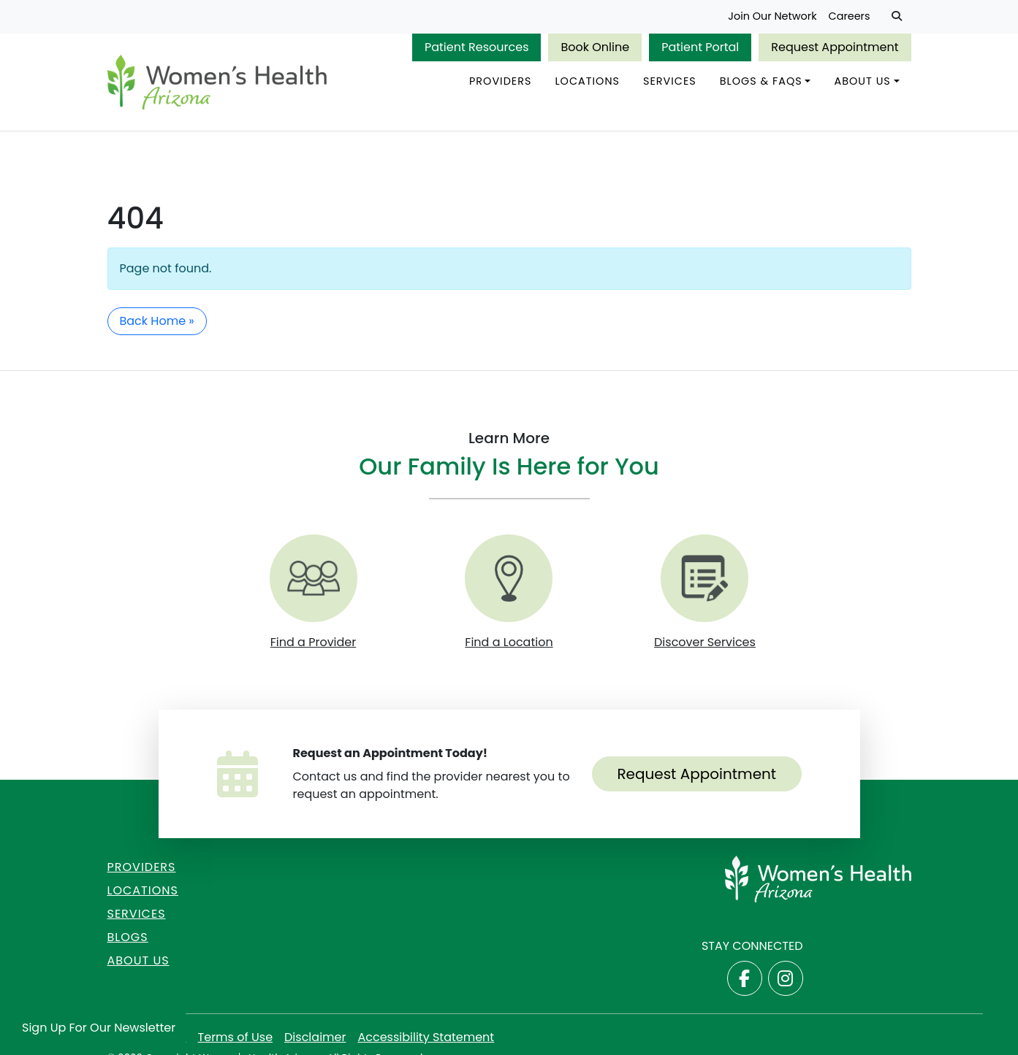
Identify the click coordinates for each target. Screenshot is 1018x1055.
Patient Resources (477, 47)
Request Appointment (834, 47)
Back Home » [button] (157, 320)
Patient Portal (700, 47)
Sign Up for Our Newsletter (98, 1027)
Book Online (595, 47)
